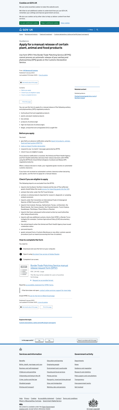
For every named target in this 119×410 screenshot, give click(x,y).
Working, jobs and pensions (56, 387)
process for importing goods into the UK (55, 189)
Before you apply (26, 90)
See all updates (43, 75)
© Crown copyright (93, 409)
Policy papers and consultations (86, 376)
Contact (58, 398)
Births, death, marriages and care (30, 364)
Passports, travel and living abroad (59, 379)
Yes (41, 340)
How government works (83, 383)
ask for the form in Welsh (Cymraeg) (42, 296)
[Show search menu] (97, 29)
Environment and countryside (57, 368)
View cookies (65, 23)
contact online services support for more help (55, 290)
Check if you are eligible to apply (30, 92)
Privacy (26, 398)
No (51, 340)
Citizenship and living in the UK (29, 376)
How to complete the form (28, 95)
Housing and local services (56, 372)
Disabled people (25, 383)
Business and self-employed (28, 368)
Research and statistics (83, 372)
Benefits (22, 361)
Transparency (79, 379)
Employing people (53, 364)
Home (21, 34)
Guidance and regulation (83, 368)
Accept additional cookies (29, 23)
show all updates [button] (42, 302)
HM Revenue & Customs (30, 70)
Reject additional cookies (50, 23)
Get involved (79, 387)
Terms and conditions (70, 398)
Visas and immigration (54, 383)
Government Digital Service (52, 401)
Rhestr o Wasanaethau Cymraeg (30, 401)
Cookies (33, 398)
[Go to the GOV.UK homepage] (26, 29)
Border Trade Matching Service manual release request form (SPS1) (49, 266)
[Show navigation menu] (90, 29)
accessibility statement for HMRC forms (39, 285)
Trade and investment (46, 34)
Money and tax (52, 376)
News (77, 364)
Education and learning (55, 361)
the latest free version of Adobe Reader (46, 254)
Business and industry (31, 34)
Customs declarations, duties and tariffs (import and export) (71, 34)
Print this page (26, 102)
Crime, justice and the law (28, 379)
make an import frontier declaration (33, 146)
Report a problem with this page (87, 340)
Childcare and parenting (27, 372)
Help (21, 398)
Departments (79, 361)
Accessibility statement (46, 398)
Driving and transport (26, 387)
